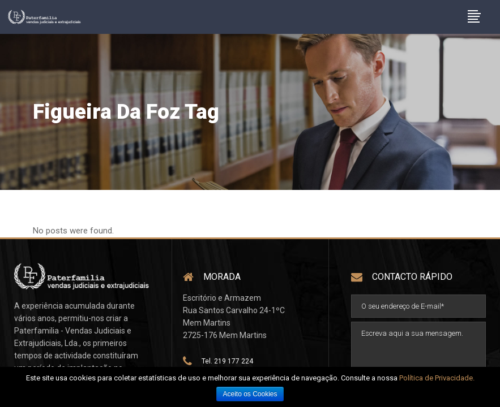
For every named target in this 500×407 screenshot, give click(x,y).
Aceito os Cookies (250, 394)
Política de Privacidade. (437, 378)
